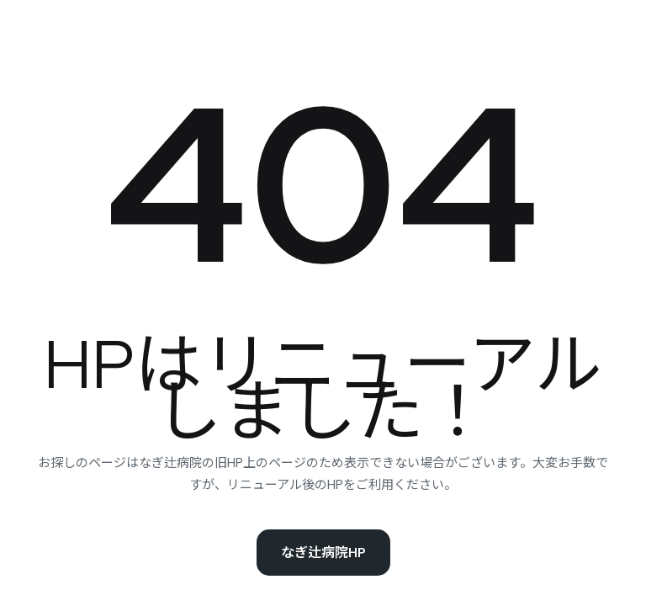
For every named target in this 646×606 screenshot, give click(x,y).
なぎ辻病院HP (323, 552)
